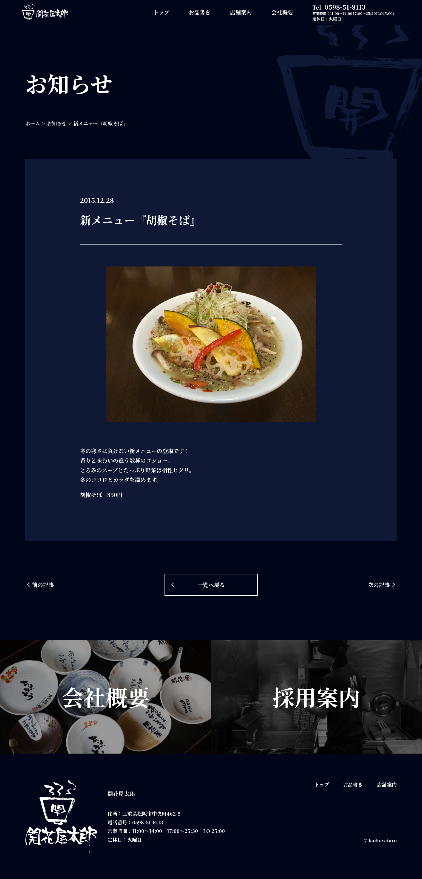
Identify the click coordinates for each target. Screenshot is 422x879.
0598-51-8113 (345, 7)
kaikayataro (383, 840)
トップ (161, 12)
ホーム (32, 123)
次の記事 (379, 585)
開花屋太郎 (121, 793)
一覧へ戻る (211, 585)
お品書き (200, 12)
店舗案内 (241, 12)
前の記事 (43, 585)
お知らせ (56, 123)
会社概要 (282, 12)
